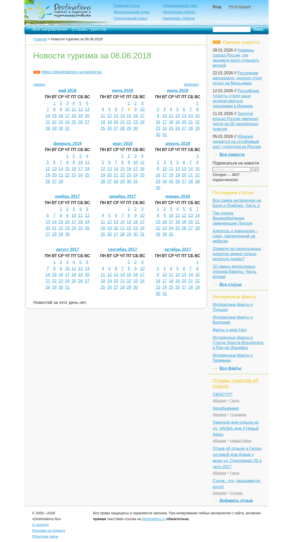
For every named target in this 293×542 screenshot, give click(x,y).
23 (60, 122)
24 (67, 122)
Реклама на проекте (48, 531)
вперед (191, 84)
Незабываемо (226, 408)
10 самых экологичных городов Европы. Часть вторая (234, 271)
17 (67, 115)
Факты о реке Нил (229, 330)
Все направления (50, 29)
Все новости (232, 154)
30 (60, 128)
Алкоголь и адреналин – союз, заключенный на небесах (235, 236)
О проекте (40, 525)
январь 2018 (177, 196)
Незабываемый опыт (180, 6)
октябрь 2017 (177, 249)
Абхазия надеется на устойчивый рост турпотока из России (237, 141)
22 (54, 122)
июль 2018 (177, 90)
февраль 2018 (67, 143)
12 (80, 109)
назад (39, 84)
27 (87, 122)
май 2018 (67, 90)
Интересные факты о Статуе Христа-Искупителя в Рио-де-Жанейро (238, 342)
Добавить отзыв (236, 500)
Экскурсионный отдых (131, 12)
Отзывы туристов (89, 29)
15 (54, 115)
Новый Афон (241, 441)
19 (80, 115)
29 (54, 128)
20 (87, 115)
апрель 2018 (177, 143)
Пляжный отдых (126, 6)
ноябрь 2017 (67, 196)
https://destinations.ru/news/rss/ (71, 72)
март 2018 (123, 143)
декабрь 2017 (122, 196)
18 (73, 115)
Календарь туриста (179, 18)
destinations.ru (153, 519)
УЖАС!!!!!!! (222, 394)
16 (60, 115)
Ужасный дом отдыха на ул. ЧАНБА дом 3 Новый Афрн (235, 428)
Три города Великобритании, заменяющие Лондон (232, 218)
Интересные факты (179, 12)
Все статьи (230, 284)
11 (73, 109)
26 (80, 122)
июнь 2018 (122, 90)
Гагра (234, 401)
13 (87, 109)
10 (67, 109)
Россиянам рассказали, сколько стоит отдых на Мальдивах (237, 78)
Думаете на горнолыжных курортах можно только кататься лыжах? (237, 254)
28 (48, 128)
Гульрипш (238, 415)
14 (48, 115)
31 (67, 128)
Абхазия (219, 401)
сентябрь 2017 (122, 249)
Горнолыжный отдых (130, 18)
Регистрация (240, 6)
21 (48, 122)
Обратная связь (45, 536)
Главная (40, 39)
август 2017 (67, 249)
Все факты (230, 368)
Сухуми (236, 493)
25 (73, 122)
